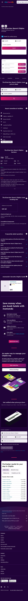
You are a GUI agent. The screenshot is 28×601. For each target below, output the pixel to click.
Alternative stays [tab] (14, 477)
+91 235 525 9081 (5, 34)
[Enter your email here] (15, 449)
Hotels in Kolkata (6, 503)
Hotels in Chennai (6, 493)
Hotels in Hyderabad (7, 491)
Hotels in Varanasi (6, 506)
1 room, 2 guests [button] (7, 44)
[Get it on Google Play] (4, 589)
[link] (14, 341)
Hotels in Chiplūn (18, 535)
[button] (2, 2)
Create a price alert (20, 333)
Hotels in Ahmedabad (7, 504)
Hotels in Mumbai (6, 487)
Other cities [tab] (6, 477)
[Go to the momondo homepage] (9, 2)
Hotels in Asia (12, 534)
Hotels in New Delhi (7, 489)
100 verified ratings (12, 36)
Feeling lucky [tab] (6, 481)
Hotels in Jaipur (6, 497)
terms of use (18, 458)
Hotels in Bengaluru (7, 495)
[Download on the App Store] (12, 589)
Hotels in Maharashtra (9, 535)
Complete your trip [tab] (16, 481)
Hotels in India (19, 534)
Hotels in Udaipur (6, 499)
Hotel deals (6, 534)
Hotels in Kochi (6, 501)
